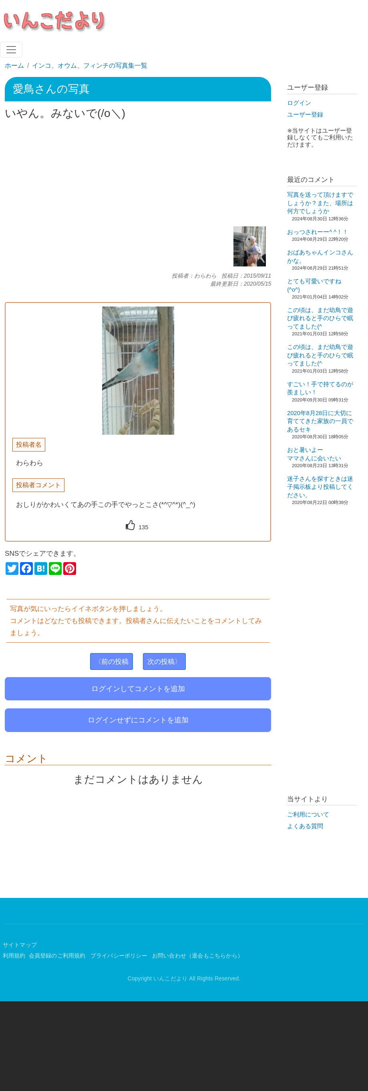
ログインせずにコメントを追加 (138, 720)
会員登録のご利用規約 (58, 956)
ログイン (299, 103)
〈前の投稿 (112, 661)
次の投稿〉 (164, 661)
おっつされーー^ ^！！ (317, 232)
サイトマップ (20, 945)
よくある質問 (305, 826)
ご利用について (308, 814)
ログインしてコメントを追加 (138, 689)
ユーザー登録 (305, 114)
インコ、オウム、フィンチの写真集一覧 (89, 65)
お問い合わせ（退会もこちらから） (197, 956)
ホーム (14, 65)
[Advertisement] (138, 173)
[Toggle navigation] (11, 50)
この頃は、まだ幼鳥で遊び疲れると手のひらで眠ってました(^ (320, 318)
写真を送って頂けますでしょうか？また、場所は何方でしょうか (320, 203)
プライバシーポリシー (119, 956)
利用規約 (14, 956)
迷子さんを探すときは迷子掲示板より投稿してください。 (320, 487)
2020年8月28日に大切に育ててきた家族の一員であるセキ (320, 421)
